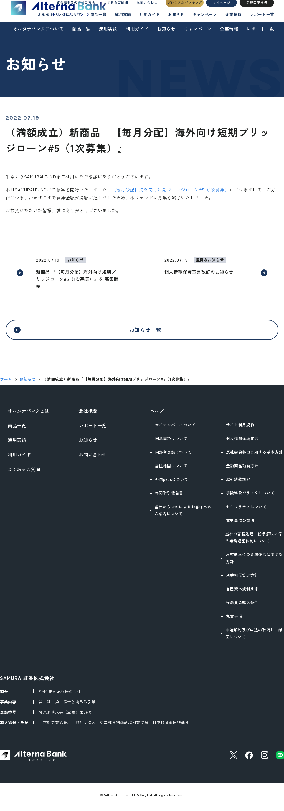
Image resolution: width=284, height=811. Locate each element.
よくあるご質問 (110, 10)
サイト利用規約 (240, 428)
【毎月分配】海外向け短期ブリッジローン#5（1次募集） (170, 189)
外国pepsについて (171, 482)
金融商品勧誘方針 (242, 469)
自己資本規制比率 (242, 592)
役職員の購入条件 (242, 605)
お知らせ (166, 28)
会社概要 (88, 414)
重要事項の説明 (240, 523)
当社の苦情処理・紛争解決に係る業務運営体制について (253, 540)
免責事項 (234, 619)
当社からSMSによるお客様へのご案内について (183, 513)
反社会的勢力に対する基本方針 (254, 455)
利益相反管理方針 (242, 578)
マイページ (221, 10)
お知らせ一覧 (145, 331)
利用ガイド (137, 28)
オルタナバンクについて (38, 28)
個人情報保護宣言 (242, 441)
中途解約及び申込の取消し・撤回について (253, 636)
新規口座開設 (256, 10)
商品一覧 (81, 28)
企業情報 (229, 28)
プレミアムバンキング (184, 10)
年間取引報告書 (169, 496)
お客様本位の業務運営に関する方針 (254, 561)
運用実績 (108, 28)
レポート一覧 (260, 28)
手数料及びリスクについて (250, 496)
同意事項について (171, 441)
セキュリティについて (246, 510)
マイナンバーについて (175, 428)
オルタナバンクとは (28, 414)
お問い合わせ (145, 10)
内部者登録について (173, 455)
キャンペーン (198, 28)
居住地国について (171, 469)
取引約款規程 (238, 482)
